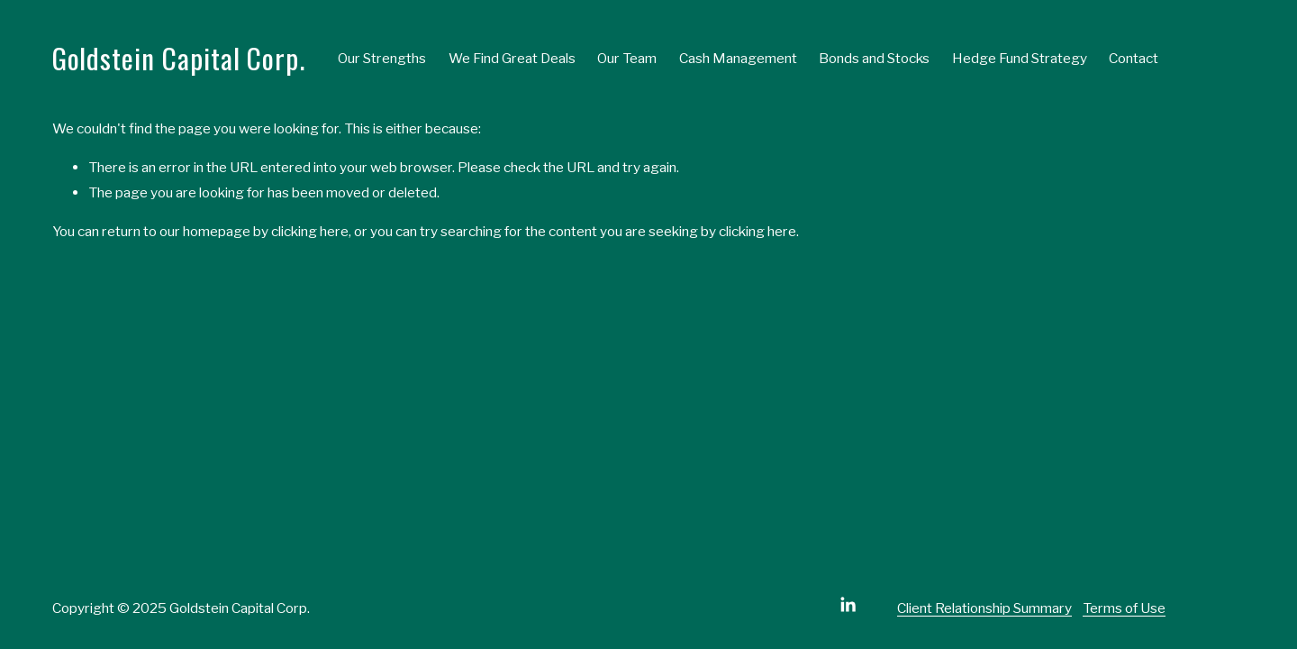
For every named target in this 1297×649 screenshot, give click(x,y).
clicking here (310, 231)
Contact (1133, 58)
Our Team (627, 58)
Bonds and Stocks (874, 58)
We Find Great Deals (512, 58)
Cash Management (738, 58)
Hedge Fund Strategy (1019, 58)
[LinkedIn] (848, 605)
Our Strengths (382, 58)
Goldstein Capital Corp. (179, 57)
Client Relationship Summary (984, 608)
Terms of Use (1124, 608)
